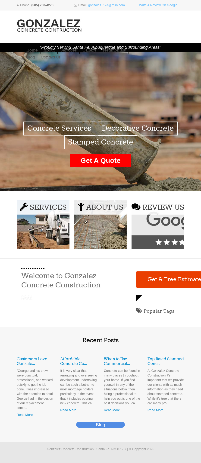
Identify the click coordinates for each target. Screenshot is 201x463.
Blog (30, 57)
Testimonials (114, 50)
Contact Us (50, 57)
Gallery (89, 50)
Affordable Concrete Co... (73, 361)
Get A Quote (101, 160)
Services (68, 50)
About (49, 50)
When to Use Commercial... (117, 361)
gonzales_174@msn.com (106, 5)
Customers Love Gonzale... (32, 361)
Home (32, 50)
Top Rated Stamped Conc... (166, 361)
